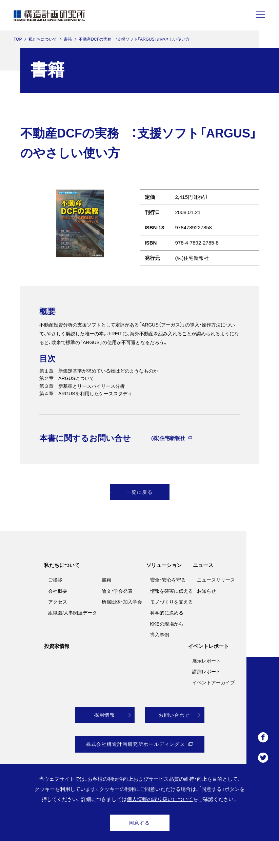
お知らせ (206, 591)
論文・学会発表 (117, 591)
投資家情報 (56, 646)
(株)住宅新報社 (168, 438)
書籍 (68, 39)
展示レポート (206, 661)
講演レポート (206, 671)
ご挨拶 (55, 580)
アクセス (57, 602)
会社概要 (57, 591)
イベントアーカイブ (213, 682)
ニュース (203, 565)
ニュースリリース (216, 580)
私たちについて (42, 39)
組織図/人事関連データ (72, 612)
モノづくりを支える (171, 602)
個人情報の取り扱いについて (160, 799)
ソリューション (164, 565)
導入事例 (159, 634)
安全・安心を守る (168, 580)
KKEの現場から (166, 624)
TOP (18, 39)
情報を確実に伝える (171, 591)
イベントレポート (208, 646)
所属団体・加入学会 (122, 602)
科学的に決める (166, 612)
